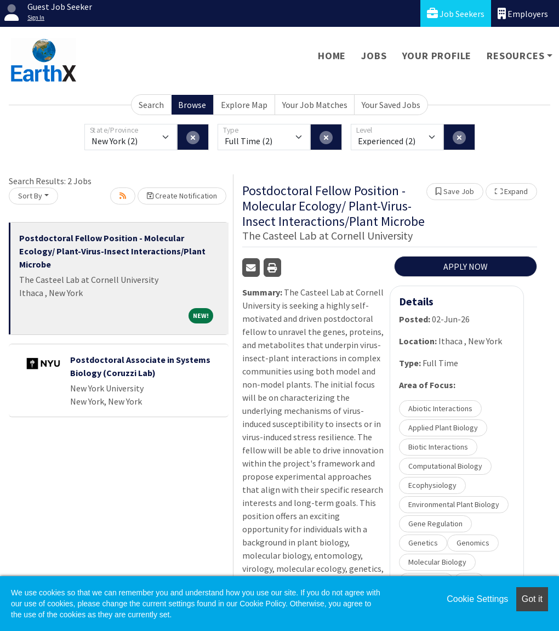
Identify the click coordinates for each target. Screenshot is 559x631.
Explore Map (244, 104)
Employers (523, 13)
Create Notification (182, 196)
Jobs (373, 55)
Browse (192, 104)
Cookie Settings (477, 599)
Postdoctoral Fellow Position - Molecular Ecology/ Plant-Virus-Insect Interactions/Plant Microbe (112, 251)
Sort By (30, 196)
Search (151, 104)
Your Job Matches (314, 104)
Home (332, 55)
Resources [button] (515, 55)
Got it (532, 599)
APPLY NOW (465, 266)
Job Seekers (455, 13)
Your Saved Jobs (391, 104)
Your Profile (437, 55)
